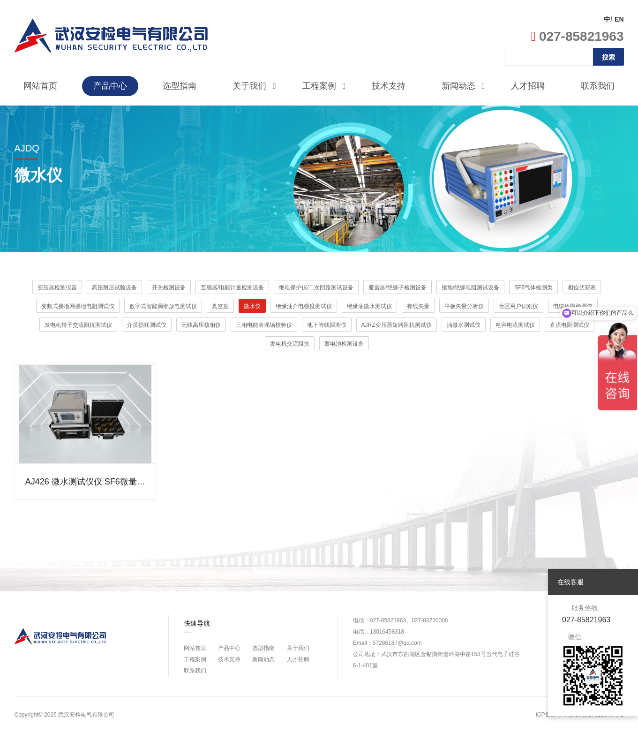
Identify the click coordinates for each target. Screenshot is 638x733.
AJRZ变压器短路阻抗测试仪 (396, 325)
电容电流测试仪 (515, 325)
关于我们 (254, 86)
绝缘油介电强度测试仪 (304, 306)
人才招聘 (528, 86)
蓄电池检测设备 (344, 343)
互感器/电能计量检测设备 (232, 287)
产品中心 (110, 86)
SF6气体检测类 (533, 287)
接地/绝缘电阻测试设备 (470, 287)
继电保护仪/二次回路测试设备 (316, 287)
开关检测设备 (169, 287)
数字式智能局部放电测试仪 (163, 306)
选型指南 (179, 86)
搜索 (608, 57)
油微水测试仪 (463, 325)
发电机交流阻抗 (289, 343)
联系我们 (598, 86)
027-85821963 (577, 36)
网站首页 (40, 86)
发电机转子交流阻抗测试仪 (78, 325)
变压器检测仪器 (57, 287)
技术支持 (388, 86)
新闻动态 (463, 86)
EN (619, 19)
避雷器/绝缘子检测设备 (397, 287)
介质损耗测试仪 (146, 325)
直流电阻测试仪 (569, 325)
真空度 (220, 306)
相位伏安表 (582, 287)
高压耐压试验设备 (114, 287)
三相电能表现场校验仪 (264, 325)
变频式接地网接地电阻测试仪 (77, 306)
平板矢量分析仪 (464, 306)
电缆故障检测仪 (573, 306)
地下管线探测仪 (326, 325)
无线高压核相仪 (201, 325)
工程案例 (324, 86)
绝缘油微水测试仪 (369, 306)
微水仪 (252, 306)
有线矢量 (418, 306)
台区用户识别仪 (518, 306)
